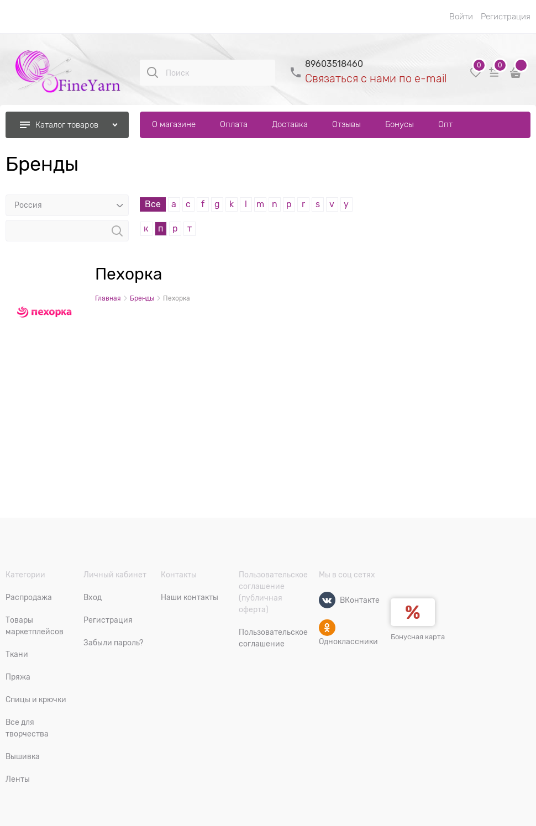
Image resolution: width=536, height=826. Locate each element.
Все (153, 204)
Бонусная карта (418, 637)
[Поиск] (152, 72)
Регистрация (505, 16)
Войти (461, 16)
